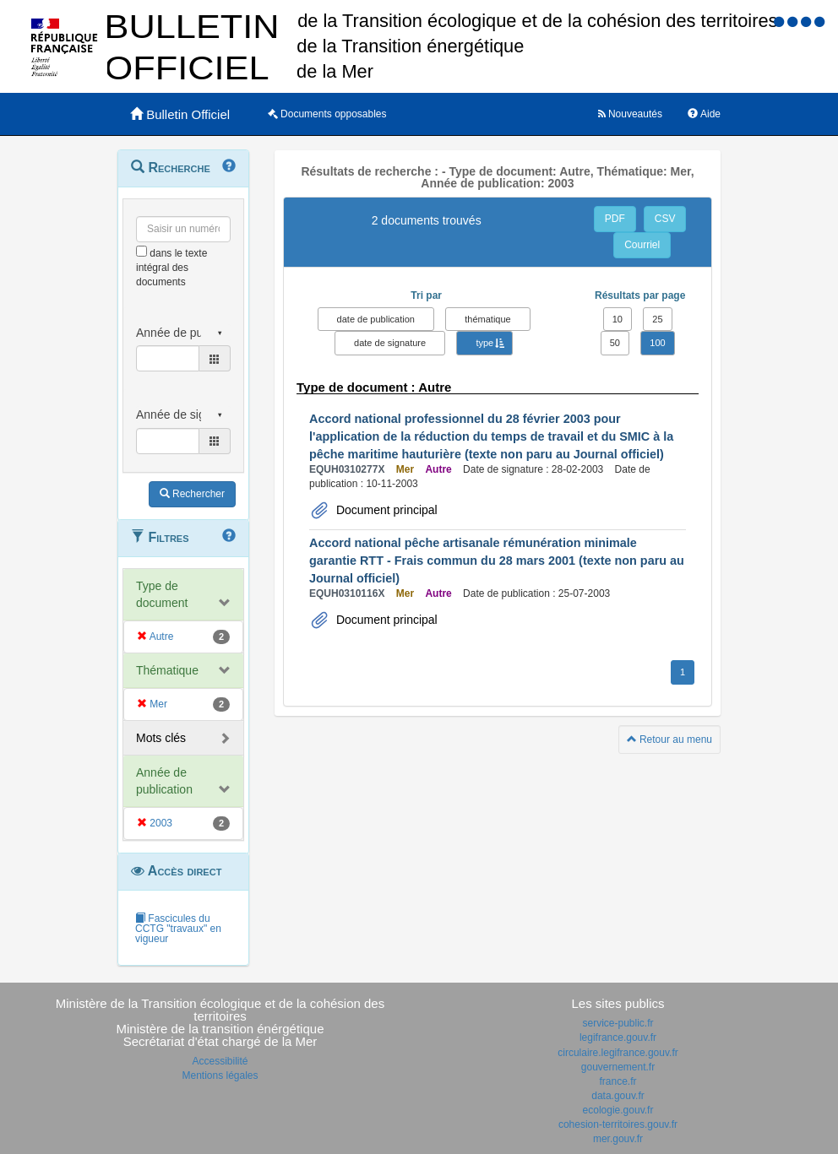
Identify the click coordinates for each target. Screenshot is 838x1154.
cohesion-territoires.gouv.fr (617, 1124)
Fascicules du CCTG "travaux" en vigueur (178, 929)
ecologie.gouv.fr (618, 1110)
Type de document (162, 594)
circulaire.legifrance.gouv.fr (618, 1053)
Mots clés (161, 738)
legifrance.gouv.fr (618, 1037)
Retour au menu (669, 739)
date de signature (390, 343)
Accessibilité (220, 1061)
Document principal (385, 510)
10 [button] (617, 319)
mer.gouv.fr (618, 1139)
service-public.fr (617, 1023)
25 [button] (657, 319)
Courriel (642, 245)
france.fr (617, 1081)
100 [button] (657, 343)
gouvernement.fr (618, 1067)
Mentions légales (220, 1075)
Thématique (167, 670)
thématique (487, 319)
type (484, 343)
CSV (665, 219)
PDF (615, 219)
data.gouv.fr (617, 1096)
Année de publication (164, 781)
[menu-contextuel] (141, 251)
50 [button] (615, 343)
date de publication (376, 319)
